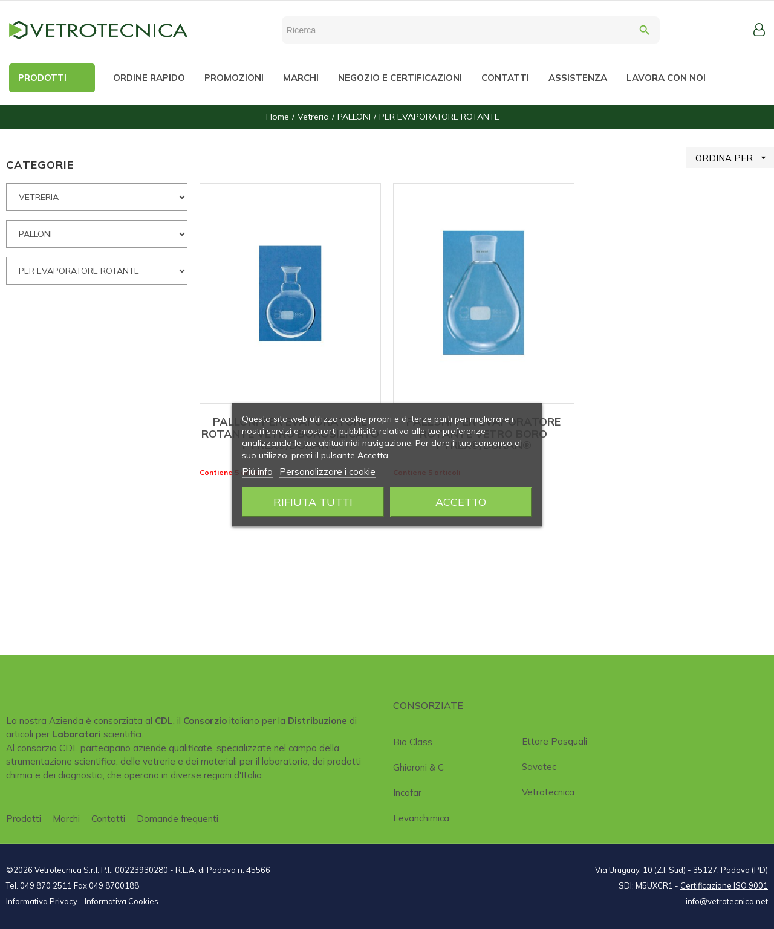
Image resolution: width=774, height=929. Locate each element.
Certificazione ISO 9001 (724, 885)
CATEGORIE (40, 165)
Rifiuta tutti (313, 501)
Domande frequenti (177, 818)
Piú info (257, 471)
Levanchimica (421, 818)
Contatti (108, 818)
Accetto (460, 501)
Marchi (66, 818)
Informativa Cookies (121, 901)
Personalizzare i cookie (327, 471)
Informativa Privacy (41, 901)
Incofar (407, 792)
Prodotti (23, 818)
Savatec (539, 766)
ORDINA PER (734, 157)
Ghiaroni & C (418, 767)
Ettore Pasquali (554, 741)
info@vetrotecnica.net (727, 901)
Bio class (412, 742)
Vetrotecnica (548, 792)
